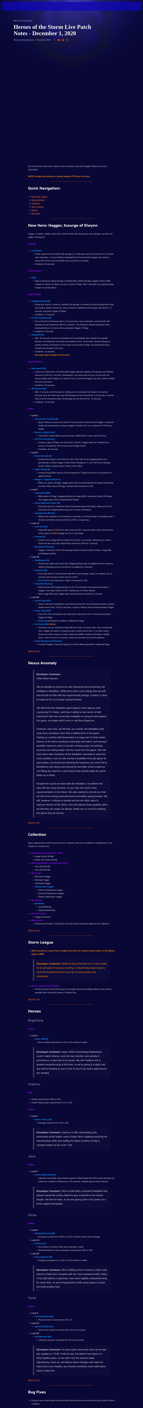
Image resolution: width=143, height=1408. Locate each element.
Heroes (34, 97)
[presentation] (9, 6)
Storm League (37, 94)
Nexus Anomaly (38, 87)
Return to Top (34, 538)
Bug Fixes (35, 100)
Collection (35, 90)
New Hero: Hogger (39, 83)
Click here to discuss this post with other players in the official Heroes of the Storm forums (71, 1308)
